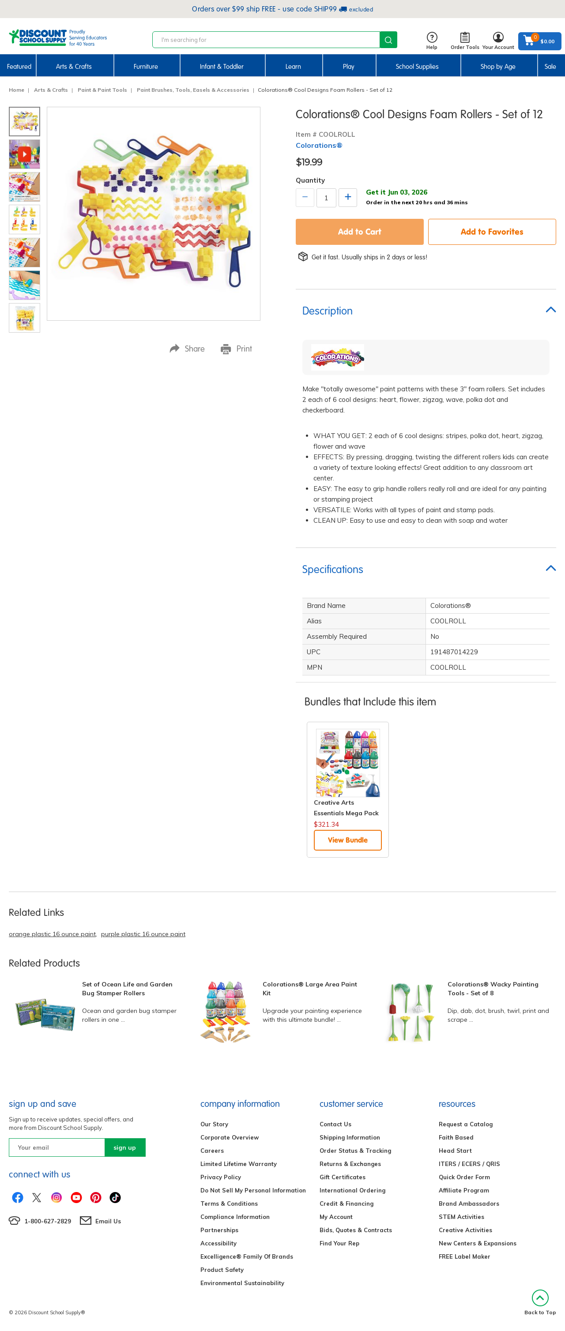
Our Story (214, 1124)
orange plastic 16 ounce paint (52, 934)
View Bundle (348, 840)
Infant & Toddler (222, 67)
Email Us (108, 1221)
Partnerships (219, 1230)
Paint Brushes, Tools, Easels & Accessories (193, 89)
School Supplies (417, 67)
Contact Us (335, 1124)
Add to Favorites (492, 231)
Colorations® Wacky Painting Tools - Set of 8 (493, 988)
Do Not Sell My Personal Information (253, 1190)
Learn (293, 67)
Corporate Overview (229, 1137)
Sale (550, 67)
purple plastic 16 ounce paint (143, 934)
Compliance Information (235, 1216)
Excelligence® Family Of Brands (246, 1256)
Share (187, 349)
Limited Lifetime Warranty (238, 1163)
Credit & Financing (346, 1203)
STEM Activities (461, 1216)
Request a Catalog (466, 1124)
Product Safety (222, 1269)
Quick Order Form (464, 1177)
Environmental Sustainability (242, 1282)
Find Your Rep (339, 1243)
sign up (124, 1147)
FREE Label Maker (464, 1256)
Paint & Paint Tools (102, 89)
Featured (19, 67)
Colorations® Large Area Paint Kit (310, 988)
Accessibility (218, 1243)
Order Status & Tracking (355, 1150)
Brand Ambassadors (469, 1203)
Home (16, 89)
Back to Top (540, 1303)
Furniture (146, 67)
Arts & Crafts (74, 67)
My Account (336, 1216)
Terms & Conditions (229, 1203)
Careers (212, 1150)
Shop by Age (498, 67)
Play (348, 67)
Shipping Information (350, 1137)
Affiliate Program (464, 1190)
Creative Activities (465, 1230)
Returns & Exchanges (350, 1163)
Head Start (455, 1150)
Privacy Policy (220, 1177)
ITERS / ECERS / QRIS (469, 1163)
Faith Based (456, 1137)
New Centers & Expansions (477, 1243)
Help (431, 41)
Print (236, 349)
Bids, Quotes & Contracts (356, 1230)
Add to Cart (359, 231)
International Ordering (352, 1190)
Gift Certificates (342, 1177)
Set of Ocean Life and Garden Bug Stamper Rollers (127, 988)
